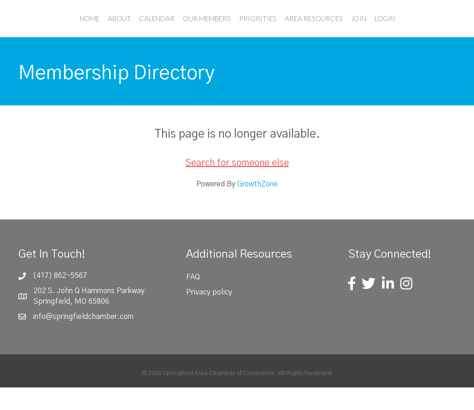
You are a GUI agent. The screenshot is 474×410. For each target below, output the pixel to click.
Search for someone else (237, 185)
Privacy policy (209, 314)
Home (49, 29)
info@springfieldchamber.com (83, 339)
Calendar (116, 29)
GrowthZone (257, 206)
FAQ (193, 299)
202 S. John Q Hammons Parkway (89, 313)
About (78, 29)
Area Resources (354, 29)
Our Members (166, 29)
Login (425, 29)
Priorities (297, 29)
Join (398, 29)
